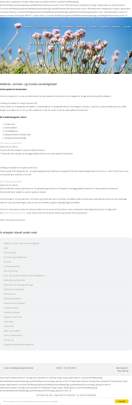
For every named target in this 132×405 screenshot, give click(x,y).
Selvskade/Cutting (11, 308)
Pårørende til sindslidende (14, 289)
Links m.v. (94, 27)
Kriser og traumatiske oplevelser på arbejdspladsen (24, 275)
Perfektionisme (10, 294)
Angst (6, 248)
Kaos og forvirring (11, 271)
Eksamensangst (10, 252)
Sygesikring (68, 27)
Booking (105, 27)
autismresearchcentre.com (14, 213)
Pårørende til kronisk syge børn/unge (18, 285)
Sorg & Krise (9, 326)
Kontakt (116, 27)
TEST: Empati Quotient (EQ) (11, 181)
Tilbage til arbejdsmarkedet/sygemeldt (19, 344)
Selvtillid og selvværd (12, 312)
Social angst (8, 321)
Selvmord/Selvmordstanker (14, 303)
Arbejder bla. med (43, 27)
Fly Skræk (7, 262)
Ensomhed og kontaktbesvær (15, 257)
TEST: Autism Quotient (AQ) (11, 143)
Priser (57, 27)
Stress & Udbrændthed (13, 335)
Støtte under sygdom (12, 331)
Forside (28, 27)
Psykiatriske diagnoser (12, 298)
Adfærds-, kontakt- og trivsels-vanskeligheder (21, 243)
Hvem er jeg (81, 27)
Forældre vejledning (11, 266)
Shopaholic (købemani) (13, 317)
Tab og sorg (8, 340)
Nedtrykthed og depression (15, 280)
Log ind (127, 27)
